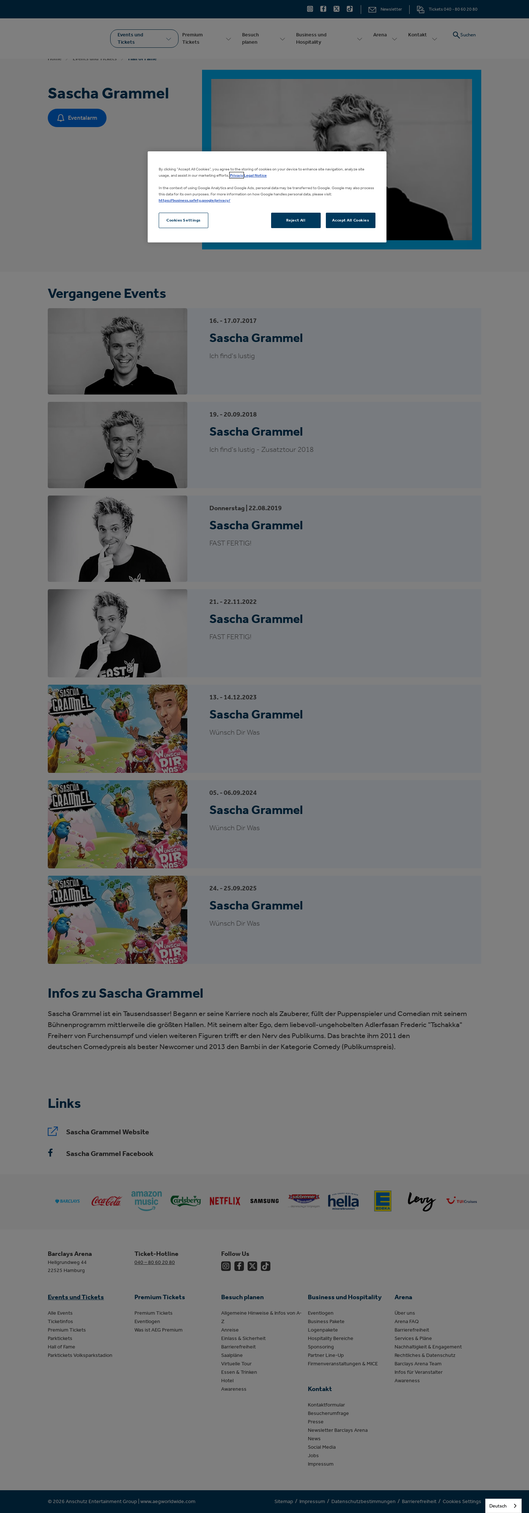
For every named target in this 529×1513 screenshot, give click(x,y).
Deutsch (498, 1506)
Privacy (236, 175)
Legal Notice (255, 175)
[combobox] (503, 1506)
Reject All (296, 220)
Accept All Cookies (350, 220)
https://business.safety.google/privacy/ (194, 200)
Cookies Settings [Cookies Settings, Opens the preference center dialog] (183, 220)
